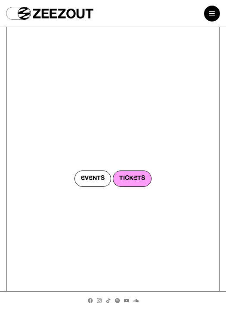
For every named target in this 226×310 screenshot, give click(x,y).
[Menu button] (212, 14)
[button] (18, 13)
